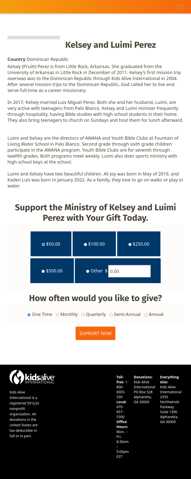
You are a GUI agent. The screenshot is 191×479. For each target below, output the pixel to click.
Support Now (95, 333)
